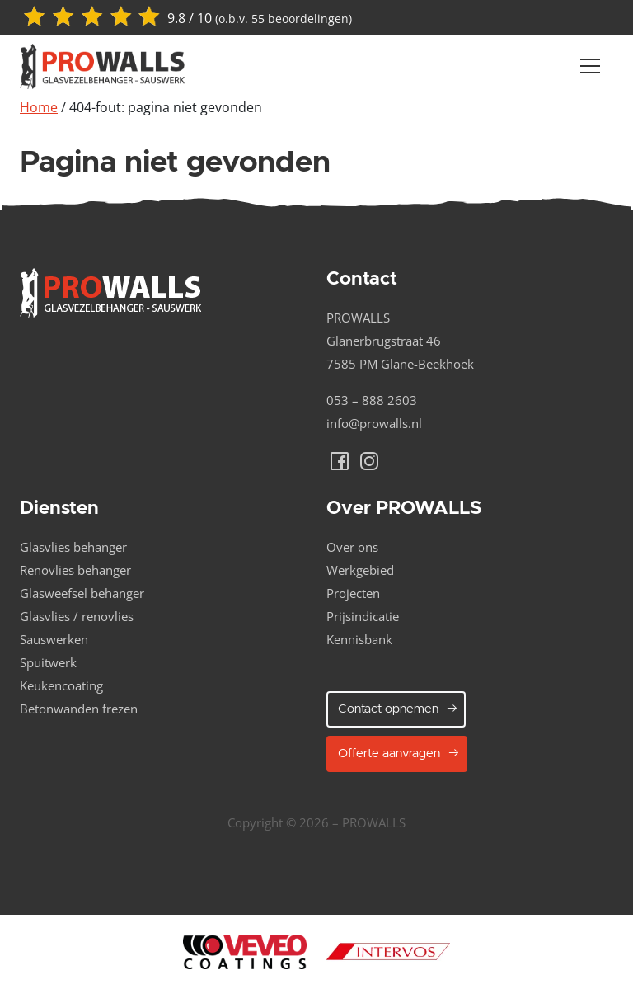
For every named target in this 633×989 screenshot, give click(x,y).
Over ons (352, 547)
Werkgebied (360, 570)
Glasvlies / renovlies (77, 616)
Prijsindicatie (362, 616)
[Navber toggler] (590, 65)
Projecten (353, 593)
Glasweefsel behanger (82, 593)
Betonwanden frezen (79, 708)
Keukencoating (61, 685)
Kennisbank (359, 639)
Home (39, 107)
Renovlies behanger (75, 570)
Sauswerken (54, 639)
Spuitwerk (48, 662)
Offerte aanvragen (399, 753)
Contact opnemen (398, 708)
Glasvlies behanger (73, 547)
